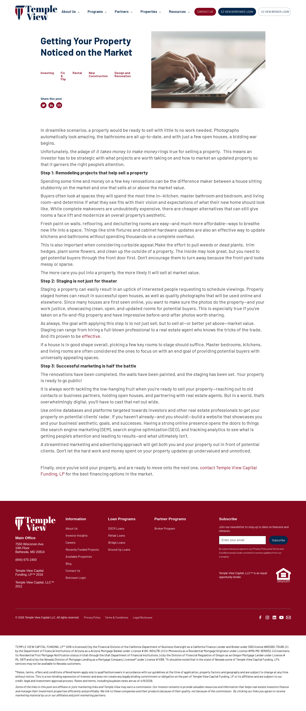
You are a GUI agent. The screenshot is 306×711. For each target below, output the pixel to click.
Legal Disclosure (142, 617)
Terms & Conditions (116, 617)
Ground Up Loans (119, 549)
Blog (68, 563)
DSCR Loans (116, 528)
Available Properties (79, 556)
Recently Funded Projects (82, 549)
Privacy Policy (92, 617)
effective (91, 336)
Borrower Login (76, 577)
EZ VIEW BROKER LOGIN (275, 11)
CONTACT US (205, 11)
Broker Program (164, 528)
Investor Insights (77, 535)
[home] (36, 12)
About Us (72, 528)
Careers (71, 542)
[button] (70, 12)
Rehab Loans (116, 535)
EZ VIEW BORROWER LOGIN (237, 11)
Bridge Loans (116, 542)
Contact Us (73, 570)
